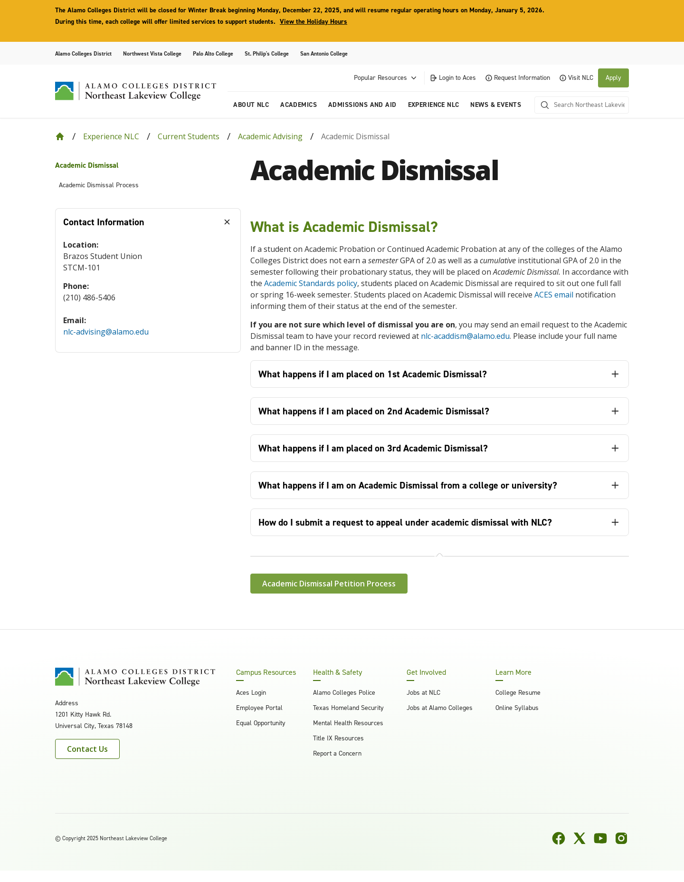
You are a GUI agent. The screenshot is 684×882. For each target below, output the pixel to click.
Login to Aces (452, 77)
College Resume (518, 692)
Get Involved (426, 672)
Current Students (188, 136)
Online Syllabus (517, 707)
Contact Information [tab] (103, 222)
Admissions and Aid (362, 104)
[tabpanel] (148, 294)
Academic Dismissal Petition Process (329, 583)
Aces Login (251, 692)
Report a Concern (337, 753)
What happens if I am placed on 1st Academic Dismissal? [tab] (372, 374)
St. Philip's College (267, 54)
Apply (613, 77)
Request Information (517, 77)
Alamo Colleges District (83, 54)
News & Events (495, 104)
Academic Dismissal (87, 165)
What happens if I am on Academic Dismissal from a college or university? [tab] (407, 485)
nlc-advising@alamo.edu (106, 331)
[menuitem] (148, 165)
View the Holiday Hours (313, 21)
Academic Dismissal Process (99, 185)
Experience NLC (433, 104)
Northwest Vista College (152, 54)
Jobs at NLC (423, 692)
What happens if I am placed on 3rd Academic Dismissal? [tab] (373, 448)
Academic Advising (270, 136)
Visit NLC (576, 77)
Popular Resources (386, 78)
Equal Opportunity (260, 723)
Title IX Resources (338, 738)
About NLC (251, 104)
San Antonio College (324, 54)
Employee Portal (259, 707)
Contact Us (87, 749)
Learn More (513, 672)
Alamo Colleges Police (344, 692)
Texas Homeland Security (348, 707)
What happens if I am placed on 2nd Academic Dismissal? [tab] (373, 411)
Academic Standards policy (310, 283)
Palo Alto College (213, 54)
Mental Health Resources (348, 723)
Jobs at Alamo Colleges (440, 707)
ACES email (553, 294)
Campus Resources (266, 672)
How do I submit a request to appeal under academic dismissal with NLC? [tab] (405, 522)
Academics (298, 104)
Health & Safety (337, 672)
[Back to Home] (60, 136)
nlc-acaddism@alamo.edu (465, 336)
